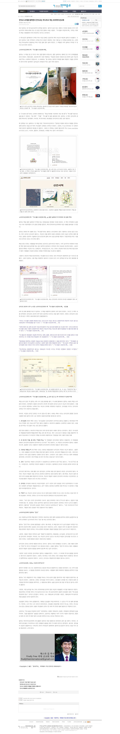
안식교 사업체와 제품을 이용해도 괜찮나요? (30, 686)
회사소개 (31, 721)
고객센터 (77, 1)
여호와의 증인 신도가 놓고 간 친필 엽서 (32, 698)
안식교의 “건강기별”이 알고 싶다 (28, 682)
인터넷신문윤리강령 (78, 721)
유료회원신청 (91, 1)
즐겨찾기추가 (22, 1)
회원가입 (68, 1)
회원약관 (48, 721)
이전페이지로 (70, 714)
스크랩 (55, 692)
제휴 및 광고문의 (55, 721)
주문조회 (100, 1)
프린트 (42, 692)
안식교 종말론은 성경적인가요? (27, 688)
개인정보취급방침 (39, 721)
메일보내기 (48, 692)
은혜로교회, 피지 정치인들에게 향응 (90, 24)
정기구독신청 (86, 1)
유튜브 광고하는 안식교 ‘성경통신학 (90, 25)
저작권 (63, 721)
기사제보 (81, 1)
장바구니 (96, 1)
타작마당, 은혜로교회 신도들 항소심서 (90, 22)
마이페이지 (73, 1)
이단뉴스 (22, 16)
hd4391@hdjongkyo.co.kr (71, 730)
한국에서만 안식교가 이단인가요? (28, 684)
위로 (76, 714)
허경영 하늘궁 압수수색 (28, 700)
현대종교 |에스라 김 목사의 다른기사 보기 (68, 676)
